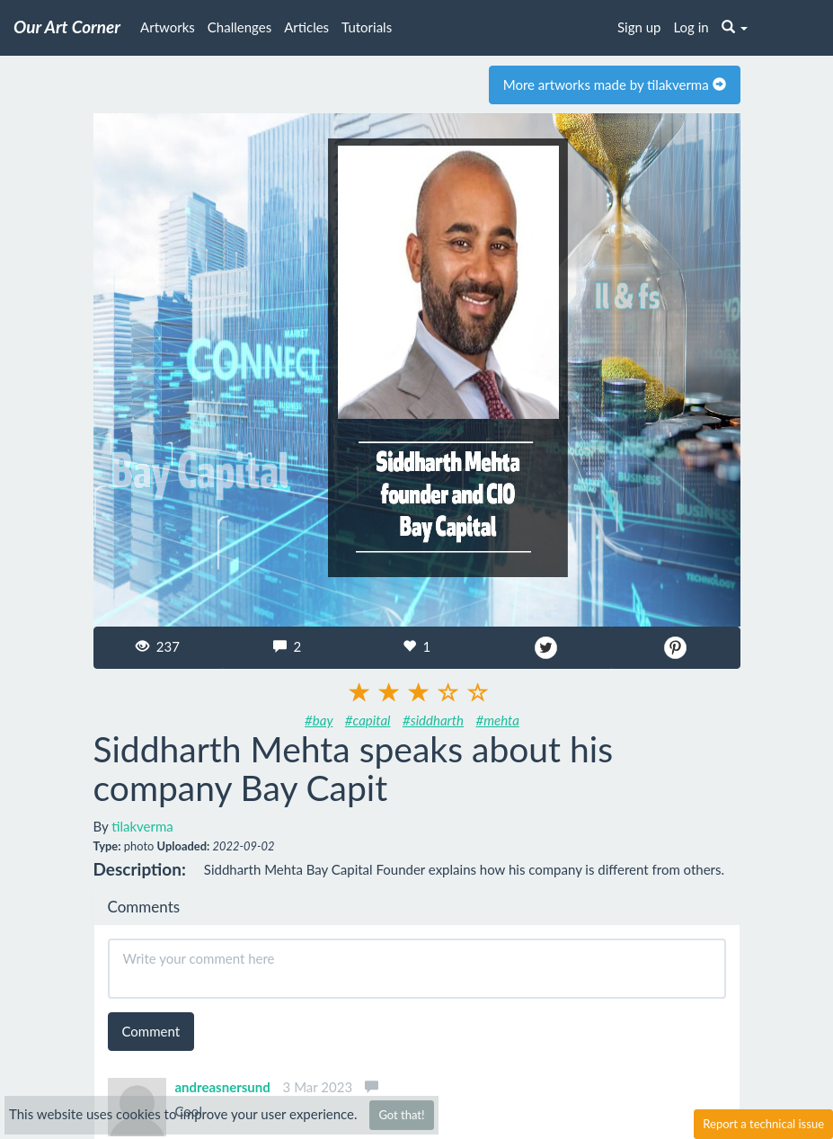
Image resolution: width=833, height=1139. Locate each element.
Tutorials (366, 27)
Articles (306, 27)
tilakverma (142, 826)
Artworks (167, 27)
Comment (151, 1031)
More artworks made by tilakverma (614, 84)
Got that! (401, 1115)
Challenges (239, 27)
